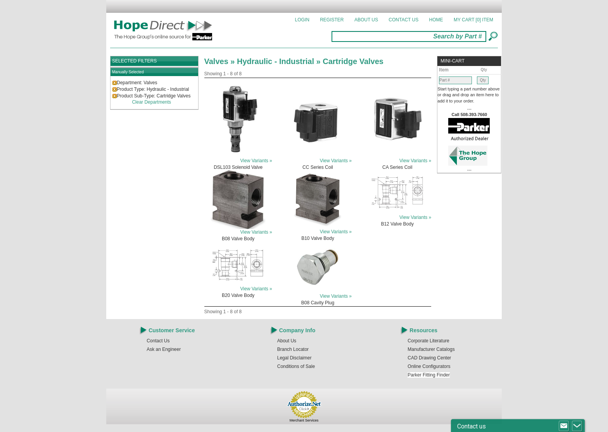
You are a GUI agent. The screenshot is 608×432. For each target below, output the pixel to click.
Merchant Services (304, 420)
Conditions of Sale (296, 366)
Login (302, 20)
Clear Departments (151, 102)
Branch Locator (293, 349)
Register (332, 20)
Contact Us (403, 20)
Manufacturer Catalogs (431, 349)
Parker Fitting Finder (429, 375)
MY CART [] (473, 20)
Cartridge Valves (353, 61)
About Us (366, 20)
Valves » (220, 61)
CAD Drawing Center (429, 358)
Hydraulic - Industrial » (280, 61)
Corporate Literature (428, 341)
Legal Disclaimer (294, 358)
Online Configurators (429, 366)
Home (436, 20)
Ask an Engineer (164, 349)
